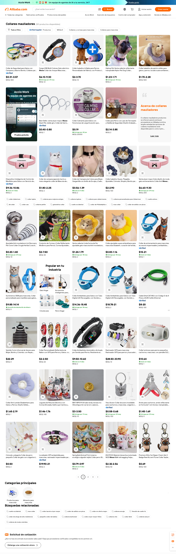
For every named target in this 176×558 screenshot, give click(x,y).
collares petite (39, 205)
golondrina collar (57, 205)
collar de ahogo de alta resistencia (19, 517)
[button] (99, 9)
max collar (116, 205)
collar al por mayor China (91, 517)
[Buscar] (108, 9)
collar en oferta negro (98, 511)
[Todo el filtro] (14, 30)
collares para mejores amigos (51, 199)
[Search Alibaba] (65, 9)
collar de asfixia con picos (135, 205)
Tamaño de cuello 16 (137, 511)
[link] (173, 535)
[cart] (132, 10)
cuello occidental (76, 205)
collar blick (127, 517)
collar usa (24, 205)
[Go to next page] (98, 477)
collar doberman (13, 199)
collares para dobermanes (96, 199)
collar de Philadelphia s (97, 205)
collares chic (111, 517)
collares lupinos (74, 199)
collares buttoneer (69, 517)
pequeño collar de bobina (47, 517)
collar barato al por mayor (50, 511)
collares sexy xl (143, 517)
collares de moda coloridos (17, 522)
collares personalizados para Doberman (126, 199)
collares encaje (118, 511)
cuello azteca (151, 199)
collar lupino (30, 199)
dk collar (10, 205)
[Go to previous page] (78, 477)
